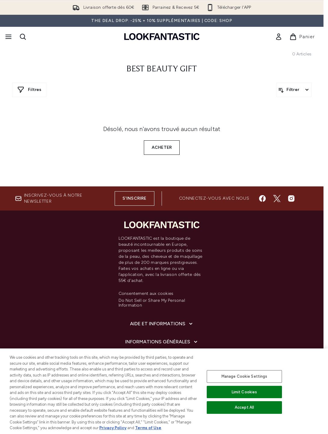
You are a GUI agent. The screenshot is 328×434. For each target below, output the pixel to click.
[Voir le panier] (302, 37)
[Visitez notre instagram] (291, 198)
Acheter (162, 147)
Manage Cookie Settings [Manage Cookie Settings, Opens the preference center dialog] (244, 376)
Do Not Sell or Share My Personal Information (152, 303)
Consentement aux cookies (146, 293)
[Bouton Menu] (8, 37)
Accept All (244, 407)
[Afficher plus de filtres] (29, 90)
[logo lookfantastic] (162, 36)
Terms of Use (148, 428)
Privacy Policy (112, 428)
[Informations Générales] (162, 342)
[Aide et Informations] (162, 324)
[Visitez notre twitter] (277, 198)
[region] (164, 391)
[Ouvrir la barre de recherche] (23, 37)
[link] (278, 37)
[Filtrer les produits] (294, 90)
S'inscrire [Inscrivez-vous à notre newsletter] (134, 198)
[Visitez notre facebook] (262, 198)
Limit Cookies (244, 392)
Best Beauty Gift (161, 69)
